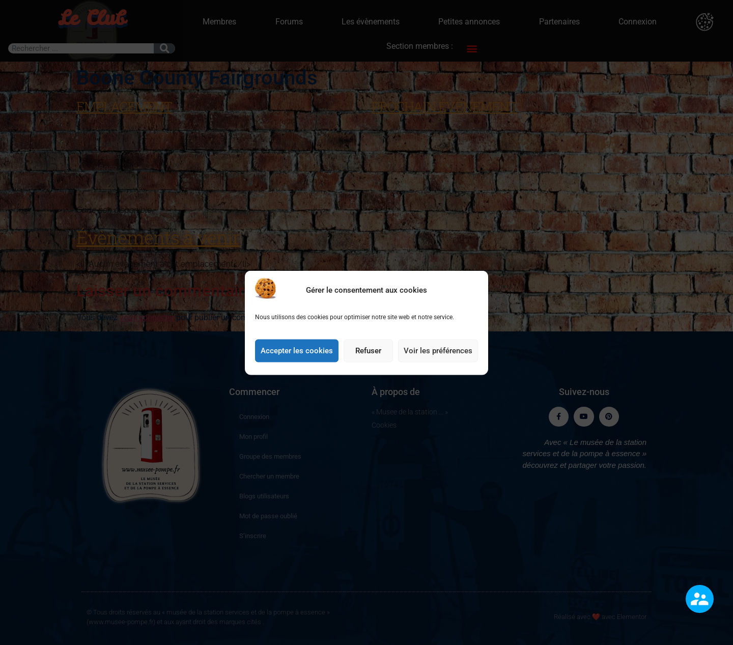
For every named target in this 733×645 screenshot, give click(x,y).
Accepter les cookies (297, 361)
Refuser (368, 361)
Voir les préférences (438, 361)
